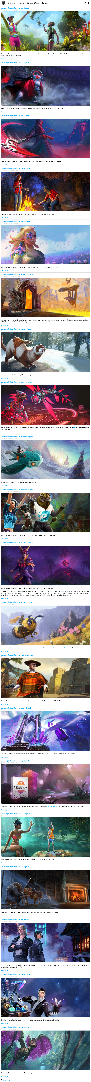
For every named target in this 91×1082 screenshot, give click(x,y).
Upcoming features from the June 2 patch (15, 63)
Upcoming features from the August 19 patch (16, 708)
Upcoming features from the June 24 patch (15, 814)
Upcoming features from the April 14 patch (15, 169)
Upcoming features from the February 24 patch (17, 274)
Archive (37, 3)
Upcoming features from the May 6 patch (15, 920)
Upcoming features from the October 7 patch (16, 602)
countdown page (51, 807)
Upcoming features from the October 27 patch (16, 542)
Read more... (5, 59)
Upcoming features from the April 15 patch (15, 974)
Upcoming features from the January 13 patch (16, 382)
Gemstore (11, 3)
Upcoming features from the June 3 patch (15, 867)
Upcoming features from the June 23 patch (15, 8)
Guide (30, 3)
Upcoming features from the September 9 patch (17, 655)
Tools (45, 3)
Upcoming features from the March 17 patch (16, 221)
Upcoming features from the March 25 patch (16, 1027)
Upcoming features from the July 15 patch (15, 761)
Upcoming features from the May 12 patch (15, 116)
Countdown (21, 3)
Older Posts (7, 1080)
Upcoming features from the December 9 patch (17, 437)
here (74, 428)
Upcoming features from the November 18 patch (17, 489)
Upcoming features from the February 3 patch (16, 329)
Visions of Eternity (63, 648)
